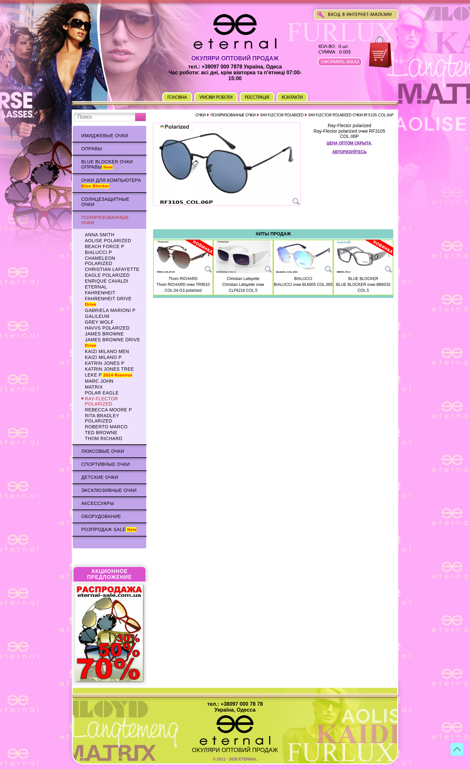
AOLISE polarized (108, 240)
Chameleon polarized (100, 261)
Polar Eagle (102, 392)
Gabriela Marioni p (110, 310)
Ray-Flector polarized (101, 401)
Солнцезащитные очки (105, 202)
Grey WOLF (99, 322)
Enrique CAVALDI (106, 281)
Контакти (292, 97)
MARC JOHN (99, 381)
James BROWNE (104, 333)
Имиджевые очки (104, 135)
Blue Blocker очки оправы (107, 164)
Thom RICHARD (103, 438)
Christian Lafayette (112, 269)
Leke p (108, 374)
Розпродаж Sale (108, 529)
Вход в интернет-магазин (360, 14)
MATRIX (94, 387)
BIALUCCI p (98, 252)
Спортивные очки (105, 464)
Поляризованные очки (105, 220)
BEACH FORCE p (104, 246)
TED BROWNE (101, 432)
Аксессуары (97, 503)
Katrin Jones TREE (109, 369)
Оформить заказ (340, 62)
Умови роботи (215, 97)
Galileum (97, 316)
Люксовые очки (102, 451)
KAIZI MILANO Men (107, 351)
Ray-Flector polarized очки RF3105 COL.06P (349, 133)
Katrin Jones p (104, 363)
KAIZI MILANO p (103, 357)
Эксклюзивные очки (109, 490)
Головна (177, 97)
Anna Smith (100, 234)
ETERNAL (96, 286)
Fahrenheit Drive (108, 301)
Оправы (91, 148)
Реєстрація (257, 97)
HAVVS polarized (107, 328)
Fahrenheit (100, 292)
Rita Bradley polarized (102, 418)
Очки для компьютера (111, 183)
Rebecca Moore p (108, 409)
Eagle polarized (107, 275)
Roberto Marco (106, 426)
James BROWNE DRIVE (112, 342)
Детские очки (99, 477)
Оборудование (101, 516)
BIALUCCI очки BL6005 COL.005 (303, 284)
